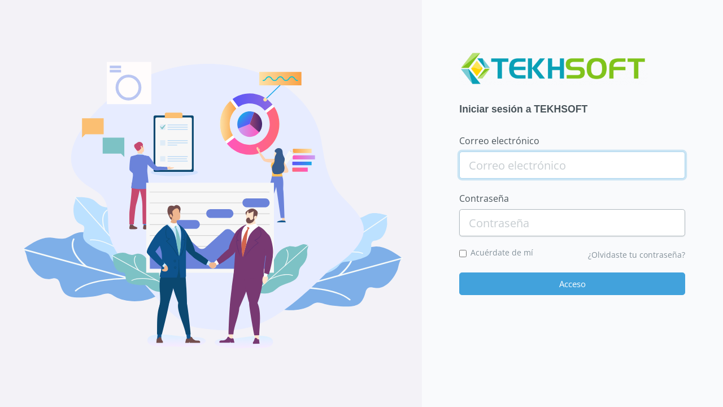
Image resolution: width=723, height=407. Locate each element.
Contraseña (484, 198)
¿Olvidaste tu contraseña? (636, 254)
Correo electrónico (499, 141)
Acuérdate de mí (502, 252)
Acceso (572, 283)
